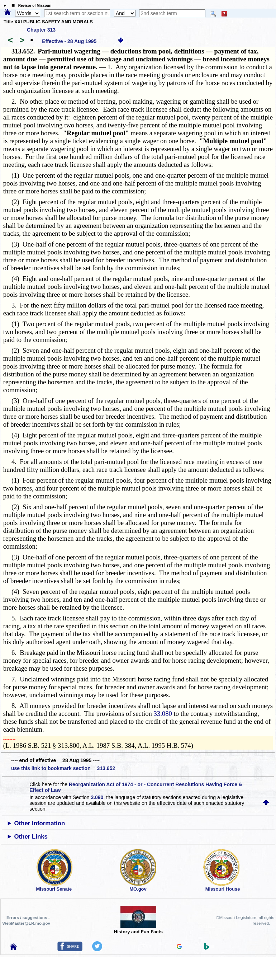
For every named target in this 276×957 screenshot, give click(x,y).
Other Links (31, 836)
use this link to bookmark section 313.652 (63, 768)
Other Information (39, 823)
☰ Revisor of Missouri (30, 6)
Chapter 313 (41, 30)
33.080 (163, 713)
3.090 (97, 797)
